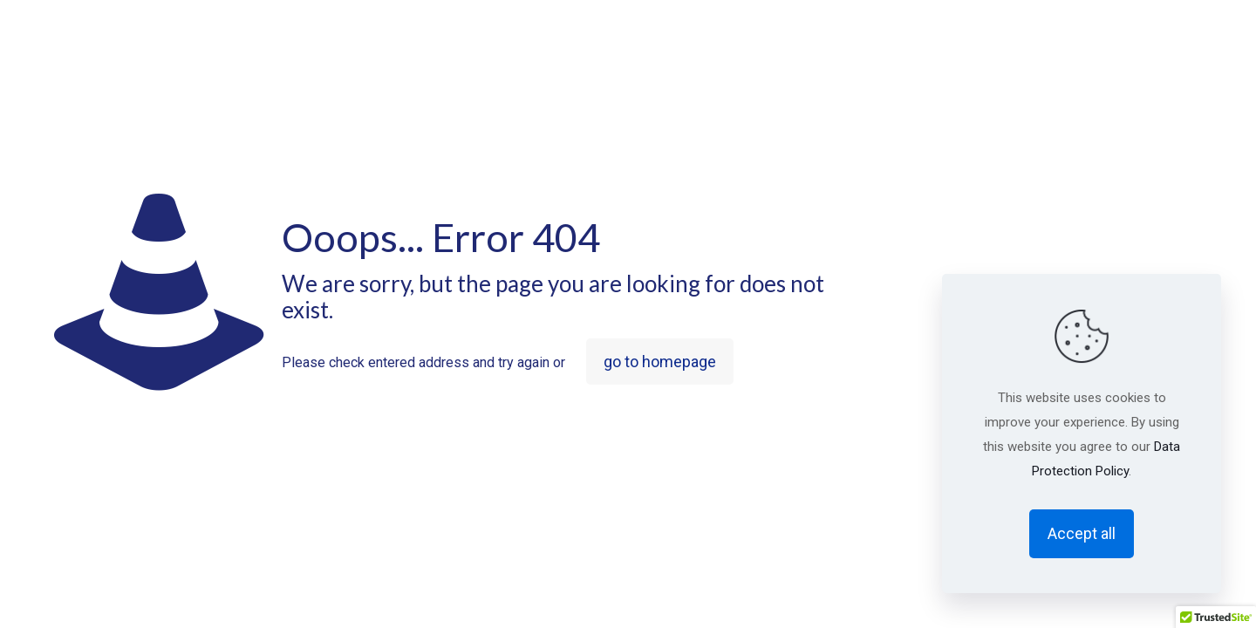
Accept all (1082, 533)
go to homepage (660, 361)
